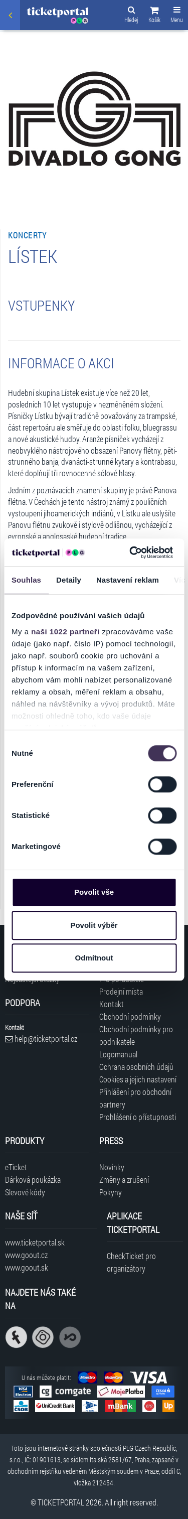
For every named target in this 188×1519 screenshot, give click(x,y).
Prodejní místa (121, 991)
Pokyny (110, 1192)
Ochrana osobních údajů (136, 1066)
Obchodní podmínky (130, 1016)
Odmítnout (94, 957)
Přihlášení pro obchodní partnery (135, 1098)
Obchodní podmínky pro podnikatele (136, 1035)
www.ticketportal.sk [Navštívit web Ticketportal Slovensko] (35, 1242)
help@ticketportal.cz (41, 1038)
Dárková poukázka (33, 1179)
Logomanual (118, 1054)
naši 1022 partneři (65, 631)
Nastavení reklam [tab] (127, 580)
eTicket (16, 1167)
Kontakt (111, 1004)
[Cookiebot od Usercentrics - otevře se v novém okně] (131, 552)
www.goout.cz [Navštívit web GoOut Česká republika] (26, 1255)
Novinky (111, 1167)
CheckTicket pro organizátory (131, 1262)
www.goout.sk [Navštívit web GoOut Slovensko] (26, 1267)
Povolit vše (94, 892)
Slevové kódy (25, 1192)
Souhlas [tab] (26, 580)
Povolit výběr (93, 925)
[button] (154, 16)
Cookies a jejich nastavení (137, 1079)
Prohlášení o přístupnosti (137, 1117)
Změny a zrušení (124, 1179)
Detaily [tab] (68, 580)
